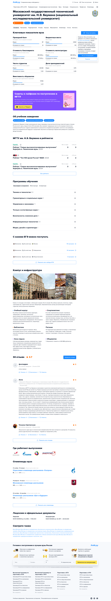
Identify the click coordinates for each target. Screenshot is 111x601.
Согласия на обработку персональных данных (60, 567)
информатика (37, 250)
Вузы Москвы (16, 529)
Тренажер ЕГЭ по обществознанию (17, 582)
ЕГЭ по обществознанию (64, 579)
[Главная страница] (16, 2)
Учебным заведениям (19, 598)
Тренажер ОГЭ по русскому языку (44, 576)
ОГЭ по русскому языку (86, 575)
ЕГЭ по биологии (61, 582)
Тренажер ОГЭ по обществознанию (40, 582)
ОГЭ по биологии (84, 582)
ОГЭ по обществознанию (86, 579)
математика (18, 244)
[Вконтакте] (91, 598)
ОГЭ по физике (84, 586)
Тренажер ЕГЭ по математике (21, 579)
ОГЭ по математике (85, 577)
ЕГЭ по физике (61, 586)
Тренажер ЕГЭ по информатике (21, 588)
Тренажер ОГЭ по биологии (42, 585)
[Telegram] (94, 598)
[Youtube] (97, 598)
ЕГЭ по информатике (62, 584)
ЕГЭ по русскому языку (63, 575)
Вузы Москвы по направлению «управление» (30, 534)
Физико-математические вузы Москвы (52, 534)
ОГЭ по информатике (85, 584)
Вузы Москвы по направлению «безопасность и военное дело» (37, 529)
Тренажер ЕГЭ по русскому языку (22, 576)
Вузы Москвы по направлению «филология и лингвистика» (36, 533)
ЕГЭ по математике (62, 577)
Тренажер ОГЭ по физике (42, 590)
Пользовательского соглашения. (86, 567)
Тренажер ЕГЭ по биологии (20, 585)
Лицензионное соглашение (33, 598)
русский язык (27, 244)
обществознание (38, 257)
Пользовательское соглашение (49, 598)
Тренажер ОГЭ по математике (43, 579)
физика (36, 244)
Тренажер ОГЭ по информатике (43, 588)
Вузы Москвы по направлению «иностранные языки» (32, 531)
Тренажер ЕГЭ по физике (19, 590)
